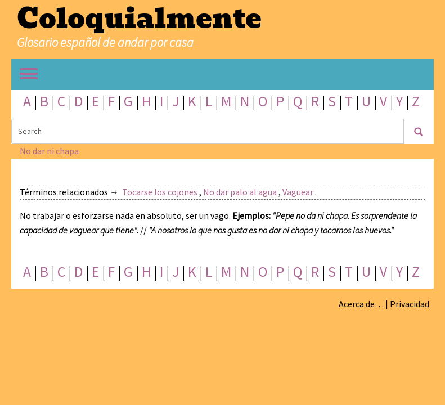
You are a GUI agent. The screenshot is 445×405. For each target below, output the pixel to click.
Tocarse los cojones (159, 191)
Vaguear (297, 191)
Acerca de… (361, 303)
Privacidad (409, 303)
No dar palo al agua (240, 191)
